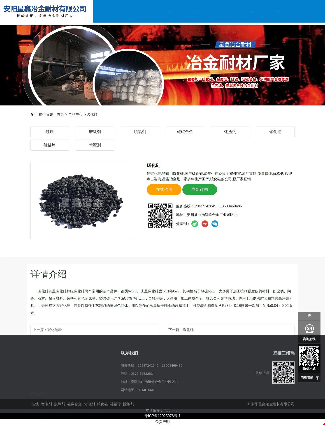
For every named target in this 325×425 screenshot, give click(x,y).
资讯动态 (224, 11)
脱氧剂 (140, 131)
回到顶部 (307, 378)
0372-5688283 (142, 391)
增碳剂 (95, 131)
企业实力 (197, 11)
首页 (60, 115)
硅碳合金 (185, 131)
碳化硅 (92, 115)
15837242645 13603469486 (218, 210)
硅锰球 (50, 145)
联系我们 (278, 11)
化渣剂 (230, 131)
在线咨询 (164, 193)
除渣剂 (95, 145)
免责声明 (162, 422)
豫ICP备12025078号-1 (162, 416)
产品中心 (169, 11)
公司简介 (142, 11)
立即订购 (200, 193)
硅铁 (50, 131)
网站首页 (115, 11)
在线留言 (251, 11)
